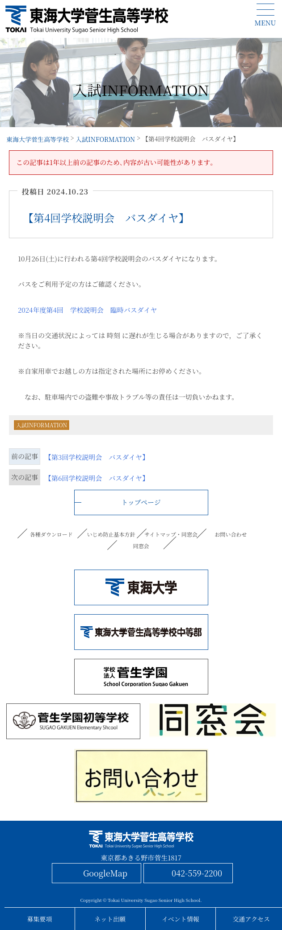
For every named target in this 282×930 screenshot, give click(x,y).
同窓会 (141, 546)
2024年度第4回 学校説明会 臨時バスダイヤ (87, 309)
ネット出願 (110, 918)
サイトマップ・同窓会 (171, 534)
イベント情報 (180, 918)
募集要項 (39, 918)
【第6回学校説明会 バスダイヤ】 (97, 478)
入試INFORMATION (41, 425)
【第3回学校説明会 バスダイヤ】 (97, 457)
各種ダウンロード (51, 534)
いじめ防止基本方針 (111, 534)
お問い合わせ (231, 534)
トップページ (141, 502)
